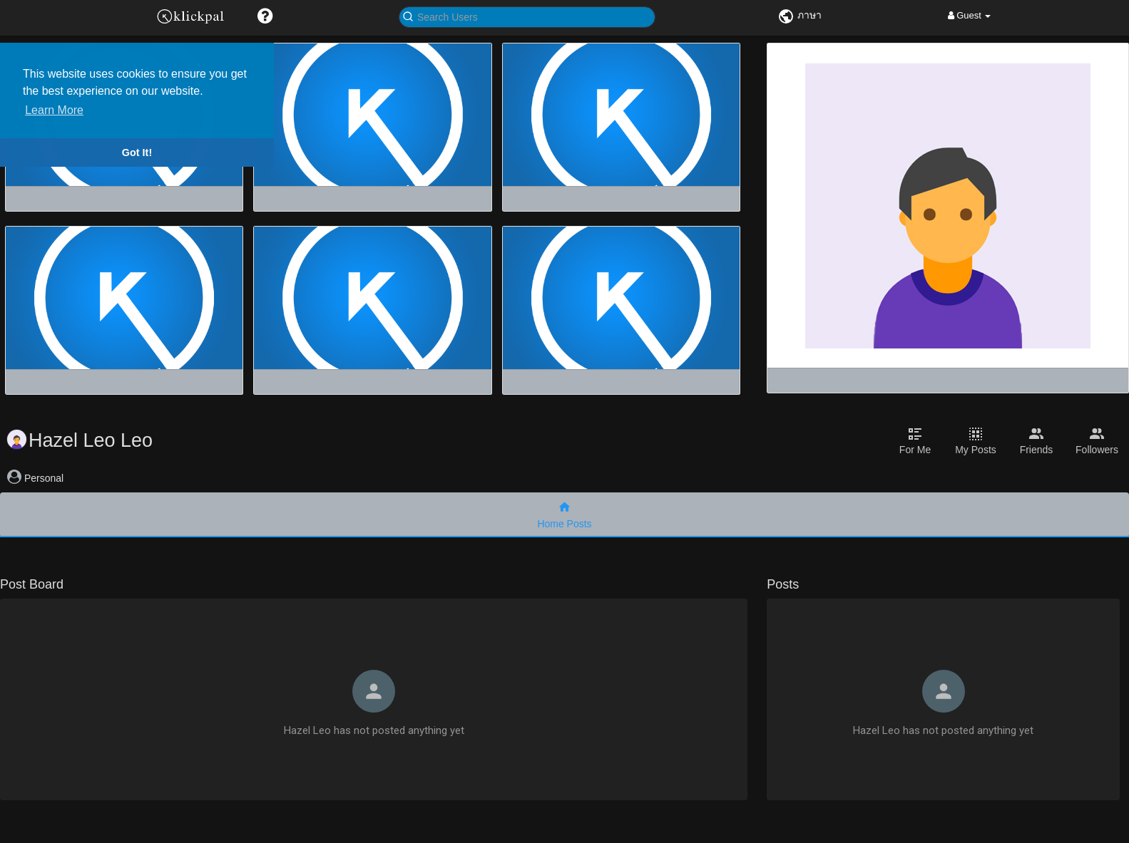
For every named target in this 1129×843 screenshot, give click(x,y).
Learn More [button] (54, 110)
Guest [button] (969, 15)
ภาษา (799, 15)
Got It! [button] (137, 152)
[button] (265, 16)
